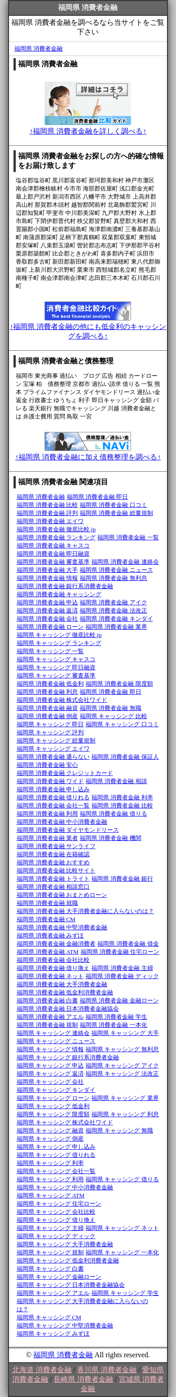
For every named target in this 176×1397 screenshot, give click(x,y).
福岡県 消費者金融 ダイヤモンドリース (68, 829)
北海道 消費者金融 (42, 1370)
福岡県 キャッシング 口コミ (122, 724)
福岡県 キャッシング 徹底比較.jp (59, 634)
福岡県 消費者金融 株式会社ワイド (62, 699)
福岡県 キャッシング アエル (53, 1293)
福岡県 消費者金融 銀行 (122, 878)
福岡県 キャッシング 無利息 (122, 1049)
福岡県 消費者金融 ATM (48, 951)
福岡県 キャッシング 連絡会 (53, 1033)
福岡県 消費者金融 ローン (50, 626)
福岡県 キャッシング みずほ (53, 1333)
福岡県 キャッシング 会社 (50, 1081)
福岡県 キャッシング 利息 (125, 1114)
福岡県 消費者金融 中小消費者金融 (62, 821)
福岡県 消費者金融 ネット (50, 976)
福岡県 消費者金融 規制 (47, 1024)
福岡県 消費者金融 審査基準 (53, 561)
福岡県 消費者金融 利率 (122, 797)
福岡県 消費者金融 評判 (47, 513)
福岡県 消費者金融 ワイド (50, 781)
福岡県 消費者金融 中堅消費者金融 (62, 927)
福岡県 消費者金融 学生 (116, 1016)
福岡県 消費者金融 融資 (47, 708)
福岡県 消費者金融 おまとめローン (62, 894)
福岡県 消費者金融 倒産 (47, 716)
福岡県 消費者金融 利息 (47, 691)
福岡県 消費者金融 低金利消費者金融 (65, 992)
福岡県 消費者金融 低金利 (50, 683)
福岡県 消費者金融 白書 (47, 1000)
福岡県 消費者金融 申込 (47, 602)
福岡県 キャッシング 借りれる (56, 1154)
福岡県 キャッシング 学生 (125, 1293)
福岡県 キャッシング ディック (56, 1236)
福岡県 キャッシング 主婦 (50, 1228)
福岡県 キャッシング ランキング (59, 643)
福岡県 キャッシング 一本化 (122, 1252)
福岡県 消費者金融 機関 (110, 838)
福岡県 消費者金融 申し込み (53, 789)
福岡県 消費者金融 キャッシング (59, 594)
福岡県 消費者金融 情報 (47, 578)
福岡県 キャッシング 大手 (125, 1033)
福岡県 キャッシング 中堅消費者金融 (65, 1325)
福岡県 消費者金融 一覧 (128, 537)
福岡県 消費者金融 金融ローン (119, 1000)
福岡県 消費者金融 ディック (122, 976)
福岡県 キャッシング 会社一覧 (56, 1171)
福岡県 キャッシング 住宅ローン (59, 1203)
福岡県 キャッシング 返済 (50, 1073)
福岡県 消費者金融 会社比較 (53, 959)
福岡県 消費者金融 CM (46, 919)
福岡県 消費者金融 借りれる (53, 797)
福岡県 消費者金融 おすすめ (53, 862)
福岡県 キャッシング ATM (51, 1195)
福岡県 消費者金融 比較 (47, 504)
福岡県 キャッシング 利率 (50, 1163)
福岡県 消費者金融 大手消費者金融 (62, 984)
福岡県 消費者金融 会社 (47, 618)
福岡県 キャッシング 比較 (113, 716)
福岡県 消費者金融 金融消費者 (56, 943)
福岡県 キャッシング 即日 (50, 724)
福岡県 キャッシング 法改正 (122, 1073)
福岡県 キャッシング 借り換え (56, 1219)
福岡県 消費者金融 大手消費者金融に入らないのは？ (85, 911)
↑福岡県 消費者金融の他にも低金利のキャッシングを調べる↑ (87, 327)
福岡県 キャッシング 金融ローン (59, 1276)
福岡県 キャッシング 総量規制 (56, 740)
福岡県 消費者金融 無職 (110, 708)
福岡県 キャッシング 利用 (50, 1179)
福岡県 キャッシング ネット (122, 1228)
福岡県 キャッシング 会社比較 (56, 1211)
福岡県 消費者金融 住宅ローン (120, 951)
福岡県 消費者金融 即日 (97, 496)
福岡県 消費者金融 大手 (47, 569)
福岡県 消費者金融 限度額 (119, 683)
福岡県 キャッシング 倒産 (50, 1138)
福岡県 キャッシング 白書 (50, 1268)
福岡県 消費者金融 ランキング (56, 537)
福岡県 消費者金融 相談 (116, 781)
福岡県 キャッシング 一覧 (50, 651)
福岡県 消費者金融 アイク (113, 602)
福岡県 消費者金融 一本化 (113, 1024)
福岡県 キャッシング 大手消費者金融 (65, 1244)
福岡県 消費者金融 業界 (116, 626)
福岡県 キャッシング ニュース (56, 1041)
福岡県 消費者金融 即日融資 (53, 553)
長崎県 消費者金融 (83, 1379)
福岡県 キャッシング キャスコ (56, 659)
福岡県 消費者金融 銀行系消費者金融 (65, 586)
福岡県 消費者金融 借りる (113, 813)
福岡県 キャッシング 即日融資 (56, 667)
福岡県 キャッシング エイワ (53, 748)
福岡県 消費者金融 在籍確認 (53, 854)
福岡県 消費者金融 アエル (50, 1016)
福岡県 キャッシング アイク (122, 1065)
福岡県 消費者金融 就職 (47, 903)
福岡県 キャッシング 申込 (50, 1065)
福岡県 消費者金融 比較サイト (56, 870)
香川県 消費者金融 (106, 1370)
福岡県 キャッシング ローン (53, 1098)
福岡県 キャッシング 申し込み (56, 1146)
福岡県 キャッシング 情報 (50, 1049)
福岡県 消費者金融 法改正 (113, 610)
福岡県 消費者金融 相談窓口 (53, 886)
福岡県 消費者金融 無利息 (113, 578)
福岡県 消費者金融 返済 (47, 610)
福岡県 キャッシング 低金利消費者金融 (68, 1260)
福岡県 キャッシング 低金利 (53, 1106)
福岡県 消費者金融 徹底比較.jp (56, 529)
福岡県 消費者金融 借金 (128, 943)
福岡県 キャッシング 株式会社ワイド (65, 1122)
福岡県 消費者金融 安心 (47, 764)
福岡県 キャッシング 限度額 (53, 1114)
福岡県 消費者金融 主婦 (122, 968)
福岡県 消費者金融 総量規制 (116, 513)
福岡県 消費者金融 (38, 48)
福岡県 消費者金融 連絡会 (125, 561)
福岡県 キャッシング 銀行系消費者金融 (68, 1057)
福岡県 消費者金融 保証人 (125, 756)
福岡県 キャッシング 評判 (50, 732)
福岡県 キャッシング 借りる (122, 1179)
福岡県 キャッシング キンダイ (56, 1089)
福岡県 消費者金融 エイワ (50, 521)
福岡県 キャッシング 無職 (119, 1130)
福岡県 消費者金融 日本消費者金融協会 (68, 1008)
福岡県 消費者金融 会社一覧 (53, 805)
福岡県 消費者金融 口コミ (113, 504)
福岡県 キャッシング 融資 (50, 1130)
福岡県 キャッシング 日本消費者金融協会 (71, 1284)
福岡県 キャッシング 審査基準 (56, 675)
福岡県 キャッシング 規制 (50, 1252)
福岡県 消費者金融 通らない (53, 756)
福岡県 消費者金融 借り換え (53, 968)
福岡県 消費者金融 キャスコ (53, 545)
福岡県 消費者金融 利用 (47, 813)
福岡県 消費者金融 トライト (53, 878)
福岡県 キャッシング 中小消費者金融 (65, 1187)
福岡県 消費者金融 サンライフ (56, 846)
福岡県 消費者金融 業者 (47, 838)
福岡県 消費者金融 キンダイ (116, 618)
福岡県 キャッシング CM (49, 1317)
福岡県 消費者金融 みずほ (50, 935)
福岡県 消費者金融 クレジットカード (65, 773)
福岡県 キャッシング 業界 (125, 1098)
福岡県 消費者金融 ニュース (116, 569)
